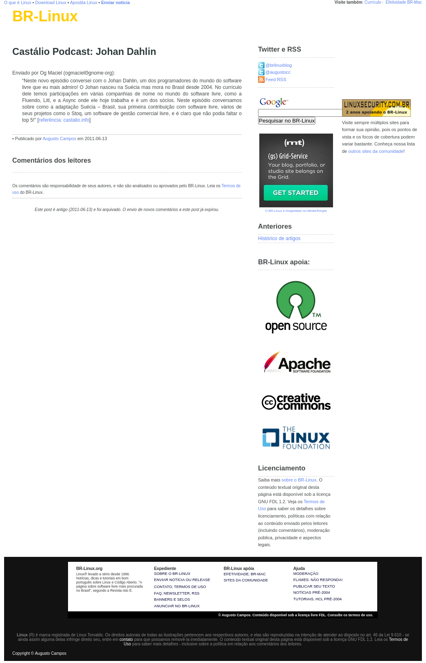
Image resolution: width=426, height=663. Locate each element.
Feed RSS (275, 79)
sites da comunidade (246, 580)
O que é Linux (17, 2)
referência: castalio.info (64, 120)
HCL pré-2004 (328, 599)
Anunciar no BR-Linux (176, 606)
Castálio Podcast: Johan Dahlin (84, 51)
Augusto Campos (59, 138)
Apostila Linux (83, 2)
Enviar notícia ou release (182, 580)
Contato (163, 587)
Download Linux (50, 2)
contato (126, 639)
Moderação (305, 574)
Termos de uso (190, 587)
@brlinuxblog (278, 65)
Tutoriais (303, 599)
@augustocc (277, 72)
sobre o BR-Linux (298, 479)
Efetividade (396, 2)
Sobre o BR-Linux (172, 574)
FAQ (158, 593)
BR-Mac (414, 2)
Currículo (373, 2)
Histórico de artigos (279, 238)
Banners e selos (172, 599)
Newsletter (176, 593)
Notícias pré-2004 (311, 592)
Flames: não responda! (317, 580)
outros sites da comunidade (375, 151)
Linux (18, 27)
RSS (195, 593)
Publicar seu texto (314, 586)
